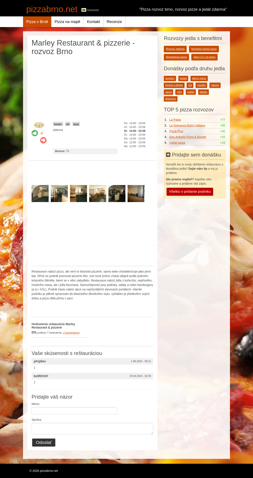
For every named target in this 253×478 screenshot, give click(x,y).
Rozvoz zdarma (175, 48)
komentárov (71, 332)
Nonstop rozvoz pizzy (204, 48)
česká (183, 78)
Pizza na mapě (67, 22)
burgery (58, 124)
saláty (190, 91)
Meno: (36, 404)
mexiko (201, 85)
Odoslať (44, 442)
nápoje (215, 85)
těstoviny (170, 98)
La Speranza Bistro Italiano (187, 125)
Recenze (114, 22)
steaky (203, 91)
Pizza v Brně (37, 22)
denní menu (199, 78)
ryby (179, 91)
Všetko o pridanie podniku (190, 191)
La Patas (175, 119)
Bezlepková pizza (176, 57)
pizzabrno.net (51, 9)
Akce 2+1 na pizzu (204, 57)
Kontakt (93, 22)
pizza (76, 124)
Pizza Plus (176, 131)
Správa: (37, 419)
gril (67, 124)
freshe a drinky (174, 85)
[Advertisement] (92, 87)
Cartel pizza (177, 142)
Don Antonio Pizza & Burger (187, 137)
